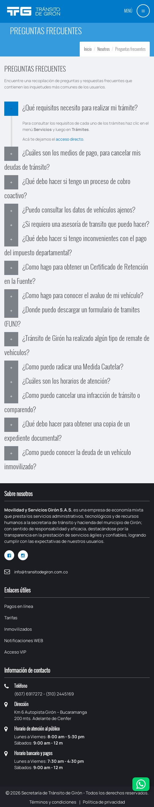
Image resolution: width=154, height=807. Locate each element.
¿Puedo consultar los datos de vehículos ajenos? (78, 209)
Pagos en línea (18, 606)
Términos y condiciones (52, 802)
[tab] (77, 109)
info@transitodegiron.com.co (41, 572)
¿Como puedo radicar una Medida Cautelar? (72, 366)
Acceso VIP (15, 652)
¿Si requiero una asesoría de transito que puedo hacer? (85, 224)
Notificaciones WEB (23, 641)
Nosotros (103, 49)
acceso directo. (70, 139)
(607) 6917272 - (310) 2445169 (44, 694)
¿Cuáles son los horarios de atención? (66, 380)
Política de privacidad (104, 802)
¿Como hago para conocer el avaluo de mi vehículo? (82, 295)
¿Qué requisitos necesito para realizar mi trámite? (79, 107)
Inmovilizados (18, 629)
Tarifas (10, 618)
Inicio (88, 49)
